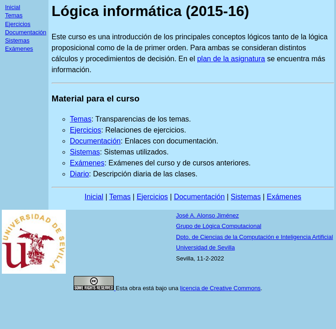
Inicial (12, 7)
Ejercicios (18, 24)
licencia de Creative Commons (220, 288)
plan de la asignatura (231, 59)
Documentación (25, 32)
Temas (13, 15)
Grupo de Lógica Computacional (218, 226)
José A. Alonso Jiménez (207, 215)
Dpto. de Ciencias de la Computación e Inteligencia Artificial (254, 236)
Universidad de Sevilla (205, 247)
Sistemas (17, 40)
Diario (79, 174)
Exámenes (19, 48)
